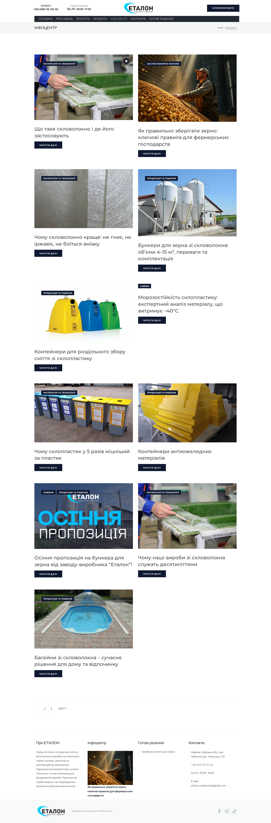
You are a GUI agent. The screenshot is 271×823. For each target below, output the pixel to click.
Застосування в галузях (163, 63)
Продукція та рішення (161, 178)
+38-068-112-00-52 (45, 9)
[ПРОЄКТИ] (100, 19)
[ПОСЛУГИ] (82, 19)
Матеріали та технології (59, 63)
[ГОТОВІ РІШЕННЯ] (161, 19)
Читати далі (48, 145)
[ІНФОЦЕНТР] (119, 19)
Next (63, 708)
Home (220, 27)
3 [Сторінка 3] (51, 708)
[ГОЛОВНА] (45, 19)
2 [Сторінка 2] (44, 708)
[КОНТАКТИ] (138, 19)
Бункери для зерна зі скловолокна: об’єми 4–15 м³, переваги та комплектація (183, 251)
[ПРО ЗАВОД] (64, 19)
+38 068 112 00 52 (202, 764)
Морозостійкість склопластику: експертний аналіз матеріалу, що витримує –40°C (180, 304)
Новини (48, 492)
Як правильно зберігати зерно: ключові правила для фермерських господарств (183, 137)
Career (144, 286)
